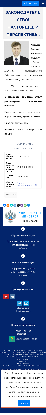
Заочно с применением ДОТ (27, 184)
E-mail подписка (23, 311)
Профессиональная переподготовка (23, 241)
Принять (24, 403)
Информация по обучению (23, 268)
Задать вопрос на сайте (26, 339)
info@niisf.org (23, 334)
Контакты (23, 275)
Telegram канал (23, 308)
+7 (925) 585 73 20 (23, 331)
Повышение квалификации (23, 245)
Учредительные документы (23, 272)
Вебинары (23, 248)
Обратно (11, 195)
